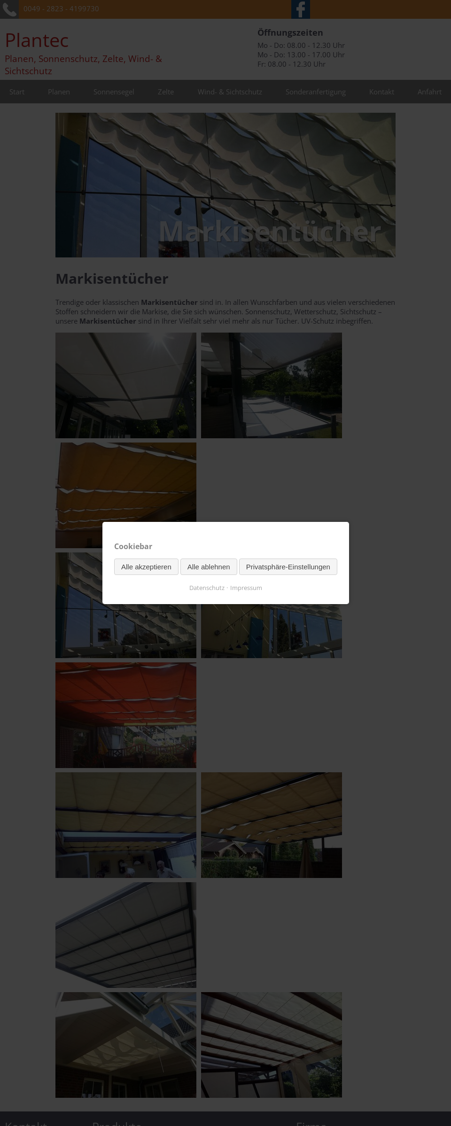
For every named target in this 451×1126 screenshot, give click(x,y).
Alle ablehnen (208, 567)
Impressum (246, 587)
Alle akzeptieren (146, 567)
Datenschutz (207, 587)
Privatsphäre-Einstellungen (288, 567)
